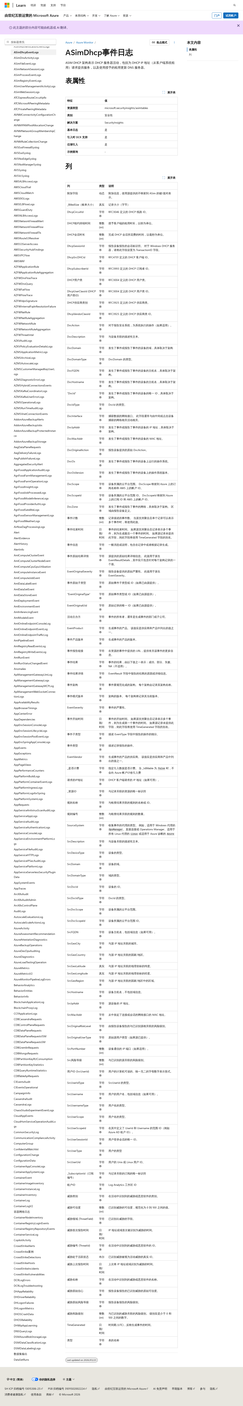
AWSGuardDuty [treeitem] (23, 210)
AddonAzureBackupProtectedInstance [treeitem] (35, 433)
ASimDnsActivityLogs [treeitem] (26, 58)
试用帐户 (231, 15)
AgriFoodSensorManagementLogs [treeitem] (34, 515)
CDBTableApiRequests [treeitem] (26, 1076)
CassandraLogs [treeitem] (22, 1104)
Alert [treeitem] (16, 532)
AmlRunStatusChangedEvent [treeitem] (31, 663)
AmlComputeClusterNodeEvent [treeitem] (32, 561)
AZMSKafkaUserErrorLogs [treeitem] (29, 397)
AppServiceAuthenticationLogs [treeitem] (32, 827)
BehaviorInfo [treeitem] (21, 996)
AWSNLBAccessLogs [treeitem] (26, 215)
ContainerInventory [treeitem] (25, 1195)
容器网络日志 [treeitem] (22, 1211)
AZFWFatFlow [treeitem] (22, 289)
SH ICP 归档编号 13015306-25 (22, 1388)
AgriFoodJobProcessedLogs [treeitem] (30, 492)
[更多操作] (174, 42)
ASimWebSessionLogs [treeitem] (27, 92)
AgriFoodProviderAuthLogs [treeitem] (30, 504)
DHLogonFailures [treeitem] (24, 1303)
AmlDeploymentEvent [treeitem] (26, 600)
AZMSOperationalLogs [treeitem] (27, 402)
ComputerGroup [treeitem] (23, 1143)
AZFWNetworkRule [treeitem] (25, 323)
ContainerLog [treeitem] (22, 1200)
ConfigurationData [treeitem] (25, 1160)
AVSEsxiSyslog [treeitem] (22, 153)
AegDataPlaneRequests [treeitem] (27, 447)
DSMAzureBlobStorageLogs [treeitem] (30, 1337)
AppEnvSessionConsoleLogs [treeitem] (30, 725)
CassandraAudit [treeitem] (23, 1099)
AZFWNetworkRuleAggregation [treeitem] (32, 329)
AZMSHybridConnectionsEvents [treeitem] (32, 385)
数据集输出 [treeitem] (20, 1354)
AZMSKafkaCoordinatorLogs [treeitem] (30, 391)
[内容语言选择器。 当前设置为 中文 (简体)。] (15, 1379)
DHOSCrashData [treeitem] (24, 1314)
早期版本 (177, 1388)
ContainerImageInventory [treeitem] (29, 1183)
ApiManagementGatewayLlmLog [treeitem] (33, 674)
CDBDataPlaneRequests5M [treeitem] (29, 1042)
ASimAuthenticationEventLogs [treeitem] (32, 46)
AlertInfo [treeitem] (19, 549)
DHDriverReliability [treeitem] (25, 1297)
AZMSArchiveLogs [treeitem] (25, 358)
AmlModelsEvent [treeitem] (24, 618)
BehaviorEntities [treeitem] (23, 990)
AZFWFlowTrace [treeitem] (23, 295)
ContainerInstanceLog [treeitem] (27, 1189)
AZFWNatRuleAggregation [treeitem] (29, 318)
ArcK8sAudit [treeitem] (21, 894)
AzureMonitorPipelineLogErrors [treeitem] (32, 979)
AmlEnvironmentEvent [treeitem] (27, 606)
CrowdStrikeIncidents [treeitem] (26, 1268)
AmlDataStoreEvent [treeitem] (25, 595)
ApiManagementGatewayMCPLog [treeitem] (34, 686)
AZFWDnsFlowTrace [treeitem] (25, 278)
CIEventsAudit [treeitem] (22, 1082)
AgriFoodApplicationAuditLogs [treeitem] (32, 470)
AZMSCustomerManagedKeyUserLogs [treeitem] (34, 371)
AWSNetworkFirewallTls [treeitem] (27, 232)
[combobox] (30, 42)
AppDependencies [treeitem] (24, 719)
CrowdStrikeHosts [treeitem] (24, 1263)
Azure (68, 42)
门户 (217, 15)
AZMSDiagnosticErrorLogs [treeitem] (29, 379)
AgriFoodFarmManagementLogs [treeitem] (33, 475)
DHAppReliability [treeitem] (23, 1291)
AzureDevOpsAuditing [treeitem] (27, 951)
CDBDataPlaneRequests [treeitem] (27, 1030)
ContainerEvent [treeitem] (23, 1177)
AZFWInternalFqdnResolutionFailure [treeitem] (35, 306)
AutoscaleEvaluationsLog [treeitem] (28, 917)
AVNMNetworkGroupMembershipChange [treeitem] (34, 133)
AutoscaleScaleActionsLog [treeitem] (29, 922)
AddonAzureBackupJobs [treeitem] (28, 425)
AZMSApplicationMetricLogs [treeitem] (31, 352)
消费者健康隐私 (14, 1394)
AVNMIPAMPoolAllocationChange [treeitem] (34, 125)
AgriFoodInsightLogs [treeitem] (26, 487)
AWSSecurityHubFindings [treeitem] (29, 249)
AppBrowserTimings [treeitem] (25, 708)
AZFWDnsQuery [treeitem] (23, 284)
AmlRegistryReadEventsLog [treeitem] (30, 646)
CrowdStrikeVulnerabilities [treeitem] (29, 1274)
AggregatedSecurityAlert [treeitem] (28, 464)
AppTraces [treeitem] (20, 888)
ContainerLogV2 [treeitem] (23, 1206)
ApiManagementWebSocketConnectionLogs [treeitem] (35, 694)
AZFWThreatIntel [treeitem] (24, 335)
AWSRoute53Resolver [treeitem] (26, 238)
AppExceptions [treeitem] (22, 753)
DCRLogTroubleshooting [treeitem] (28, 1285)
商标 (49, 1394)
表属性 (193, 49)
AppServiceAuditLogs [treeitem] (26, 821)
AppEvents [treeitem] (20, 748)
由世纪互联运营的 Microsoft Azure (125, 1388)
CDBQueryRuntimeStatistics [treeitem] (30, 1070)
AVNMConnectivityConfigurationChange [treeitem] (35, 117)
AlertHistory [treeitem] (21, 544)
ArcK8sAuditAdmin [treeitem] (25, 900)
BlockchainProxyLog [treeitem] (25, 1008)
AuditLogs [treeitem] (20, 911)
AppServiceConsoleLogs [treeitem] (28, 833)
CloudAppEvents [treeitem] (23, 1116)
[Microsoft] (7, 5)
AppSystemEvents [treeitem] (24, 882)
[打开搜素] (234, 5)
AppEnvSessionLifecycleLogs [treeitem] (30, 730)
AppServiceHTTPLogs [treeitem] (26, 855)
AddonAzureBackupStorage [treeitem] (30, 441)
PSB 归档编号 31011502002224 (66, 1388)
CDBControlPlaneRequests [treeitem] (29, 1025)
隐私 (94, 1388)
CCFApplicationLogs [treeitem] (25, 1013)
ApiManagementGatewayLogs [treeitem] (31, 680)
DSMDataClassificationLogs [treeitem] (30, 1342)
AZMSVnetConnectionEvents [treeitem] (31, 414)
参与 (202, 1388)
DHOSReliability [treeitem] (23, 1320)
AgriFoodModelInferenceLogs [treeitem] (31, 498)
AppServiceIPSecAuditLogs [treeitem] (29, 861)
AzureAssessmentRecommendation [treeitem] (34, 934)
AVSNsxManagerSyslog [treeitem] (27, 164)
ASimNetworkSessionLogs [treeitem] (29, 69)
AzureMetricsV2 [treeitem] (23, 973)
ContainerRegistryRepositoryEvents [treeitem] (34, 1229)
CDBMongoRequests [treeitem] (26, 1053)
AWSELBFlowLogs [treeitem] (24, 204)
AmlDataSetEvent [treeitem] (24, 589)
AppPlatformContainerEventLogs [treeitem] (33, 782)
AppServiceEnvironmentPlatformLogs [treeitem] (34, 841)
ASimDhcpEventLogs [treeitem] (26, 52)
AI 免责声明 (160, 1388)
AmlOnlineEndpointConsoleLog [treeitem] (32, 623)
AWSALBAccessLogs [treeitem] (26, 181)
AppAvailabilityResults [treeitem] (26, 702)
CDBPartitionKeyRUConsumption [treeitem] (33, 1059)
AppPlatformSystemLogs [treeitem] (28, 799)
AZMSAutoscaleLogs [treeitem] (26, 363)
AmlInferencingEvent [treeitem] (26, 612)
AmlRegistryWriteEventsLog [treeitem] (30, 652)
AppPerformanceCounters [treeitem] (29, 770)
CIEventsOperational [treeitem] (26, 1087)
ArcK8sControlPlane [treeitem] (25, 905)
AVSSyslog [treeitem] (20, 170)
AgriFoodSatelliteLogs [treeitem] (26, 510)
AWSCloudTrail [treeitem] (22, 187)
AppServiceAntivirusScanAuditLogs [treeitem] (34, 810)
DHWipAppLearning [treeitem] (25, 1325)
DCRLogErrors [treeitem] (22, 1280)
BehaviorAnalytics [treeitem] (24, 985)
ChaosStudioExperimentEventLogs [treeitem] (34, 1110)
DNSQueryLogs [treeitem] (23, 1331)
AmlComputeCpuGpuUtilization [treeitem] (32, 566)
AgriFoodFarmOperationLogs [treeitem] (31, 481)
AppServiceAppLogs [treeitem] (25, 816)
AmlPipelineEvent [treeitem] (24, 640)
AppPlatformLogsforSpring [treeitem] (29, 793)
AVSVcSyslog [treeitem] (21, 176)
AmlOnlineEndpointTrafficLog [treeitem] (31, 635)
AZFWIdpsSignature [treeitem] (25, 301)
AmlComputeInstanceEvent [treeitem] (30, 572)
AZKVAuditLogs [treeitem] (23, 340)
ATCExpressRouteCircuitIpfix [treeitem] (30, 97)
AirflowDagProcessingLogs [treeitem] (29, 527)
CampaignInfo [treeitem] (22, 1093)
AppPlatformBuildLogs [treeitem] (27, 776)
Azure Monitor (84, 42)
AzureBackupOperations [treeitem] (28, 945)
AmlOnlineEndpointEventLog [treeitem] (31, 629)
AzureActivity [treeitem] (21, 928)
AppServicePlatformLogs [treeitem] (28, 866)
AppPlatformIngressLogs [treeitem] (28, 787)
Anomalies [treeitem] (20, 669)
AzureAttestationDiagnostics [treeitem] (30, 939)
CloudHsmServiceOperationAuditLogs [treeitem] (35, 1124)
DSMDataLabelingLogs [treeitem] (27, 1348)
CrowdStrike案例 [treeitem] (24, 1251)
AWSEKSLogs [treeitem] (21, 198)
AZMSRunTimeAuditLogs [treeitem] (28, 408)
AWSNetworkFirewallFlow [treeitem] (28, 227)
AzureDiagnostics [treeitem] (24, 956)
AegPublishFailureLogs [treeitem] (27, 458)
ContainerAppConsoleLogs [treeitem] (29, 1166)
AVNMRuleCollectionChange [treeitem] (30, 141)
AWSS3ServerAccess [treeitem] (26, 244)
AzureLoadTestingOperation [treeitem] (30, 962)
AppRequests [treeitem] (21, 804)
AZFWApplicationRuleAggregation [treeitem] (34, 272)
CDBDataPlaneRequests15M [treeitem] (30, 1036)
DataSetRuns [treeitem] (21, 1359)
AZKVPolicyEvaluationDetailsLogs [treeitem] (33, 346)
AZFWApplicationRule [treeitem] (26, 266)
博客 (190, 1388)
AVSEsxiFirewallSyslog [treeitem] (26, 147)
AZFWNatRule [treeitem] (22, 312)
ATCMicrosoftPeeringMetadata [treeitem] (32, 103)
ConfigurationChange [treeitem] (26, 1155)
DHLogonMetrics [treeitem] (24, 1308)
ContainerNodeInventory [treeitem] (28, 1217)
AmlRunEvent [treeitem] (22, 657)
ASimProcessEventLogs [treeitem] (27, 75)
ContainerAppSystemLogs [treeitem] (29, 1172)
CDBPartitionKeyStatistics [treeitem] (29, 1064)
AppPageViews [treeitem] (22, 765)
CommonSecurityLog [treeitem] (26, 1132)
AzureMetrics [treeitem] (21, 968)
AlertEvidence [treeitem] (22, 538)
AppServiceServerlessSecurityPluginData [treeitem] (35, 874)
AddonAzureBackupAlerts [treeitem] (29, 419)
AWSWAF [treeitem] (19, 261)
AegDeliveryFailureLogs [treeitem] (27, 453)
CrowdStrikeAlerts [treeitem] (24, 1246)
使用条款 (36, 1394)
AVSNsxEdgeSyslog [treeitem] (25, 158)
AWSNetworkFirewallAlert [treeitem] (29, 221)
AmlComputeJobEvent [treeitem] (27, 578)
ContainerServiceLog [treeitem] (26, 1234)
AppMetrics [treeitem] (20, 759)
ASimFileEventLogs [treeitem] (25, 63)
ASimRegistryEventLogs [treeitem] (27, 80)
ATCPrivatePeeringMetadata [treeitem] (30, 109)
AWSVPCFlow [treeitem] (22, 255)
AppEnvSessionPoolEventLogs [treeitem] (31, 736)
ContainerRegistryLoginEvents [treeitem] (31, 1223)
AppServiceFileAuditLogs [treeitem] (28, 849)
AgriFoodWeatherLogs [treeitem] (27, 521)
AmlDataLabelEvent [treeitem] (25, 583)
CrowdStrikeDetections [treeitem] (27, 1257)
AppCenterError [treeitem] (23, 713)
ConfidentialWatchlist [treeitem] (26, 1149)
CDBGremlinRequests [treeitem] (26, 1047)
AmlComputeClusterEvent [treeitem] (29, 555)
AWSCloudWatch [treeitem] (24, 193)
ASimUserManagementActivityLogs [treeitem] (34, 86)
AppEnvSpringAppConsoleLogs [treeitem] (32, 742)
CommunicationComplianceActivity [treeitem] (34, 1138)
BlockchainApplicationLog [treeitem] (29, 1002)
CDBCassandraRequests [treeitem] (28, 1019)
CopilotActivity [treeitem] (22, 1240)
